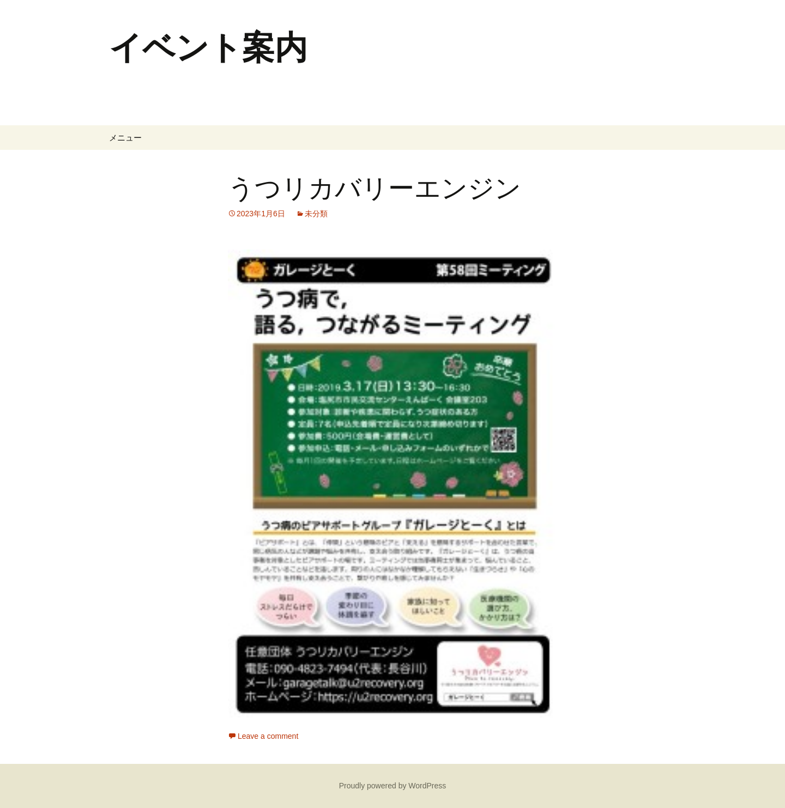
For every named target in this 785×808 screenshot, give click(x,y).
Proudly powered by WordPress (392, 785)
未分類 (316, 213)
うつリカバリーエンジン (374, 188)
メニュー (125, 137)
